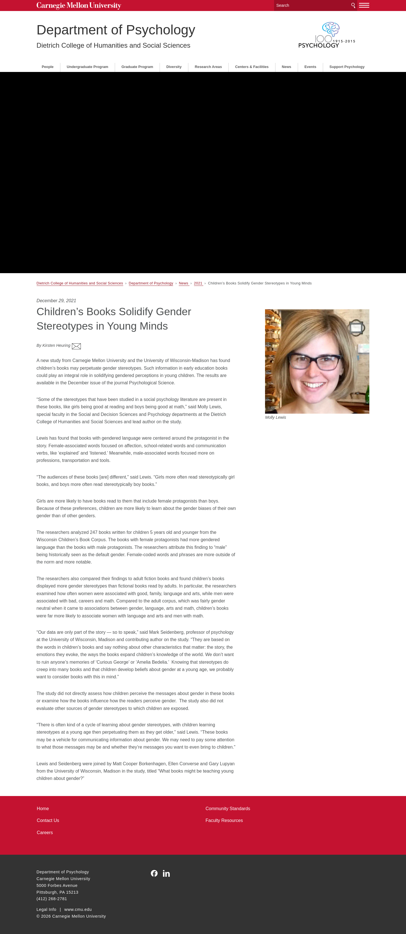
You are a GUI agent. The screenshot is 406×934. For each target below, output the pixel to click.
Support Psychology (347, 67)
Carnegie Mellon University (79, 6)
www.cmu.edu (78, 909)
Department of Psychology (116, 29)
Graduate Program (137, 67)
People (48, 67)
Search (353, 5)
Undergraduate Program (87, 67)
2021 (199, 283)
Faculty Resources (224, 820)
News (286, 67)
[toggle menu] (364, 5)
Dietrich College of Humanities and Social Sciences (114, 45)
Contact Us (48, 820)
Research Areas (208, 67)
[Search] (315, 5)
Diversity (174, 67)
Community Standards (228, 808)
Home (43, 808)
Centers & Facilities (252, 67)
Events (310, 67)
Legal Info (46, 909)
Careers (45, 832)
